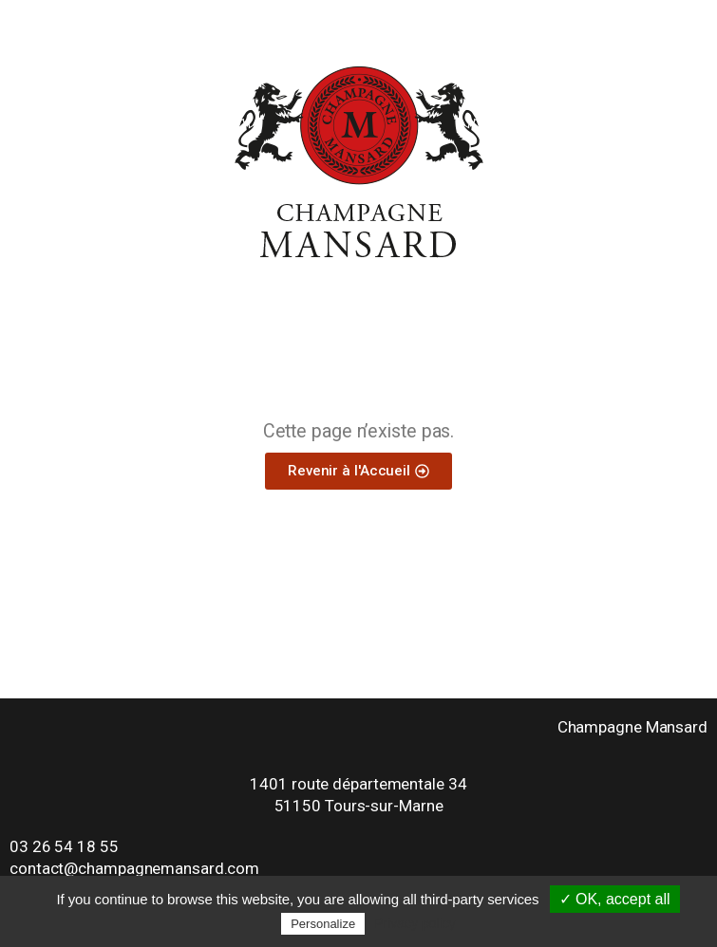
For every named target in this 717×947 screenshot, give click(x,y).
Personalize (323, 924)
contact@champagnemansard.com (134, 868)
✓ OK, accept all (614, 899)
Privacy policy (415, 923)
